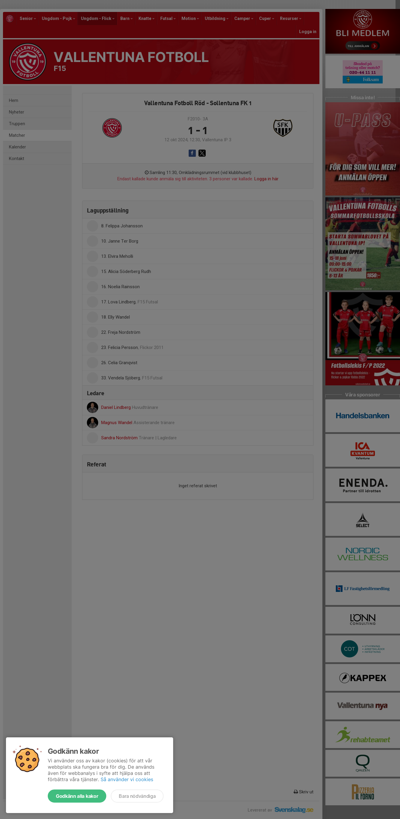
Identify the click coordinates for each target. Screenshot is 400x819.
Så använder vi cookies (127, 779)
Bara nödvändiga (137, 796)
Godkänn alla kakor (77, 796)
